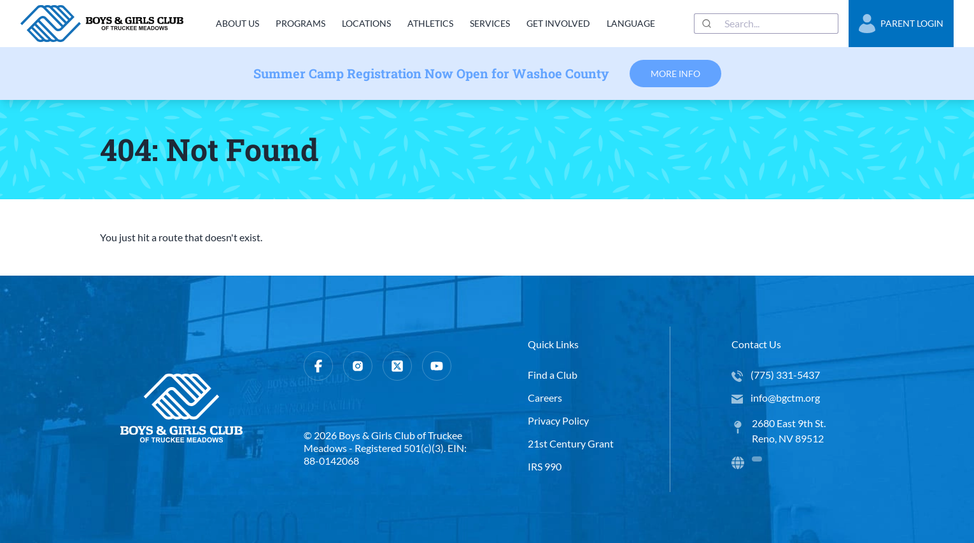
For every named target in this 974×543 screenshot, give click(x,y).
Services (489, 23)
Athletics (428, 23)
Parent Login (901, 23)
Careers (545, 397)
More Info (675, 73)
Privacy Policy (558, 420)
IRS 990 (544, 466)
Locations (363, 23)
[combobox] (766, 23)
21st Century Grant (571, 443)
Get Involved (557, 23)
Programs (297, 23)
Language (630, 23)
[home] (101, 23)
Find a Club (552, 375)
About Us (233, 23)
